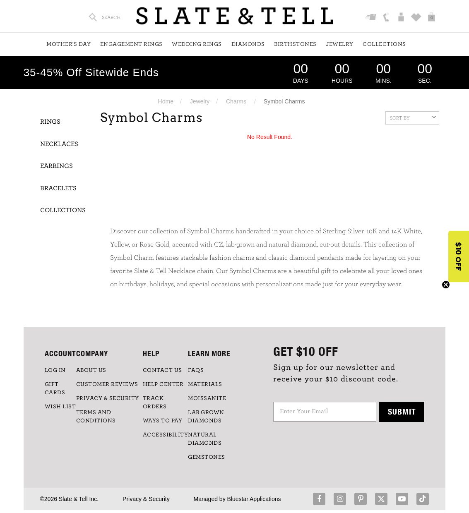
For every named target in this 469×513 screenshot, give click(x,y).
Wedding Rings (197, 44)
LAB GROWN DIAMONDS (206, 417)
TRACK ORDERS (155, 403)
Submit (402, 411)
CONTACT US (162, 370)
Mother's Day (68, 44)
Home (165, 101)
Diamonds (248, 44)
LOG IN (55, 370)
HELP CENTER (163, 384)
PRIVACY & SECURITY (107, 398)
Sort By (413, 117)
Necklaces (59, 144)
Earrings (56, 166)
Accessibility (165, 435)
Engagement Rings (131, 44)
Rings (50, 121)
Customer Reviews (107, 384)
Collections (384, 44)
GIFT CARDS (55, 388)
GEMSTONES (206, 457)
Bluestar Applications (254, 499)
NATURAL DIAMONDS (204, 439)
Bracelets (58, 188)
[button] (458, 256)
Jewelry (340, 44)
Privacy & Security (146, 499)
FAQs (196, 370)
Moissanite (207, 398)
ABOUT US (91, 370)
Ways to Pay (163, 421)
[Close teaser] (446, 284)
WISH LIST (60, 407)
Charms (236, 101)
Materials (205, 384)
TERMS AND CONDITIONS (96, 417)
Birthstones (295, 44)
